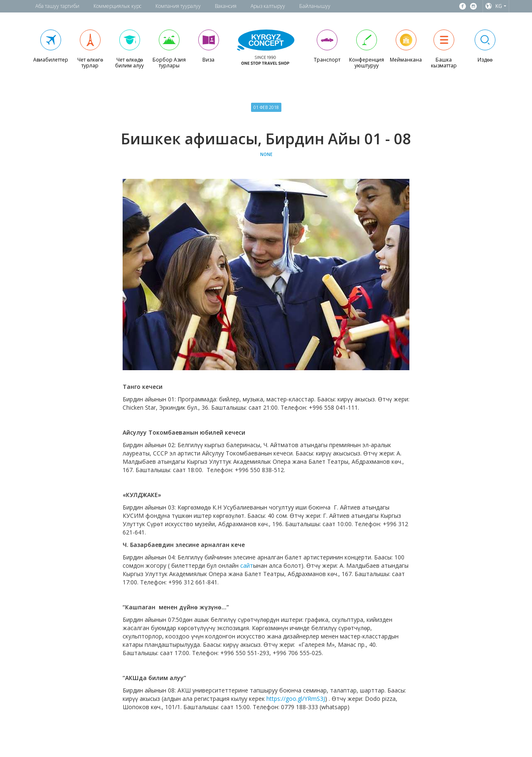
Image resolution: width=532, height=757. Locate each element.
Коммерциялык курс (117, 6)
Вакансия (225, 6)
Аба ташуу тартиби (57, 6)
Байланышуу (314, 6)
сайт (246, 565)
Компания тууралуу (178, 6)
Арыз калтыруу (268, 6)
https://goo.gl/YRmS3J (295, 699)
